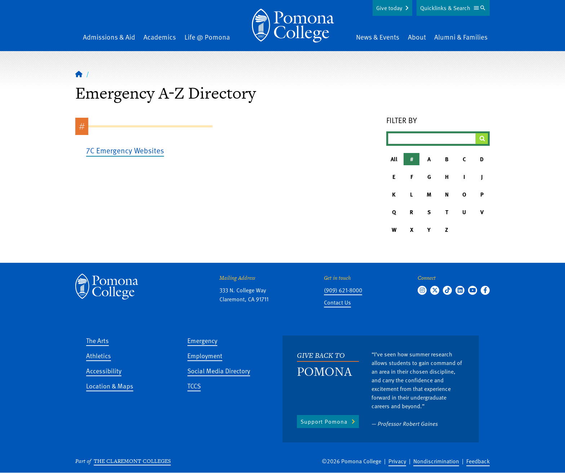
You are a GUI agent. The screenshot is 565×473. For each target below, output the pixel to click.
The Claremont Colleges (132, 461)
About (417, 37)
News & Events (377, 37)
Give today (389, 8)
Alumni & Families (461, 37)
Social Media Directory (218, 370)
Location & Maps (109, 386)
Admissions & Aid (109, 37)
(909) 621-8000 (343, 290)
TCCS (194, 386)
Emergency (202, 340)
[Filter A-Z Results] (432, 138)
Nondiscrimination (436, 461)
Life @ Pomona (207, 37)
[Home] (293, 25)
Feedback (478, 461)
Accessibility (103, 370)
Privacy (397, 461)
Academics (159, 37)
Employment (204, 355)
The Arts (97, 340)
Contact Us (337, 302)
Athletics (98, 355)
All (394, 159)
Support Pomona (324, 421)
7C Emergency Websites (125, 150)
